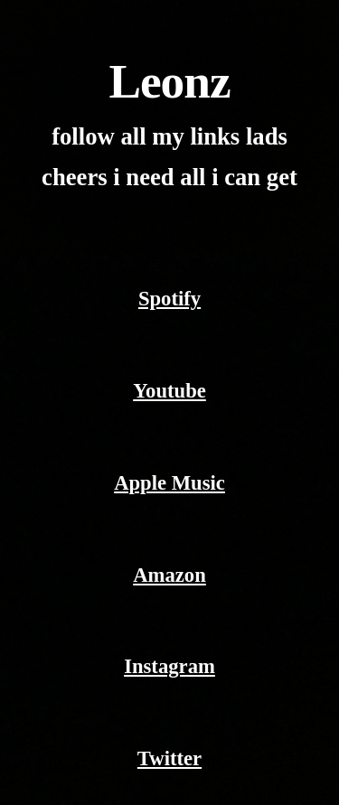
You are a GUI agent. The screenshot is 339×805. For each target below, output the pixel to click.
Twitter (169, 758)
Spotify (169, 298)
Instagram (169, 666)
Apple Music (169, 483)
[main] (170, 126)
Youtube (169, 390)
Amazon (169, 575)
